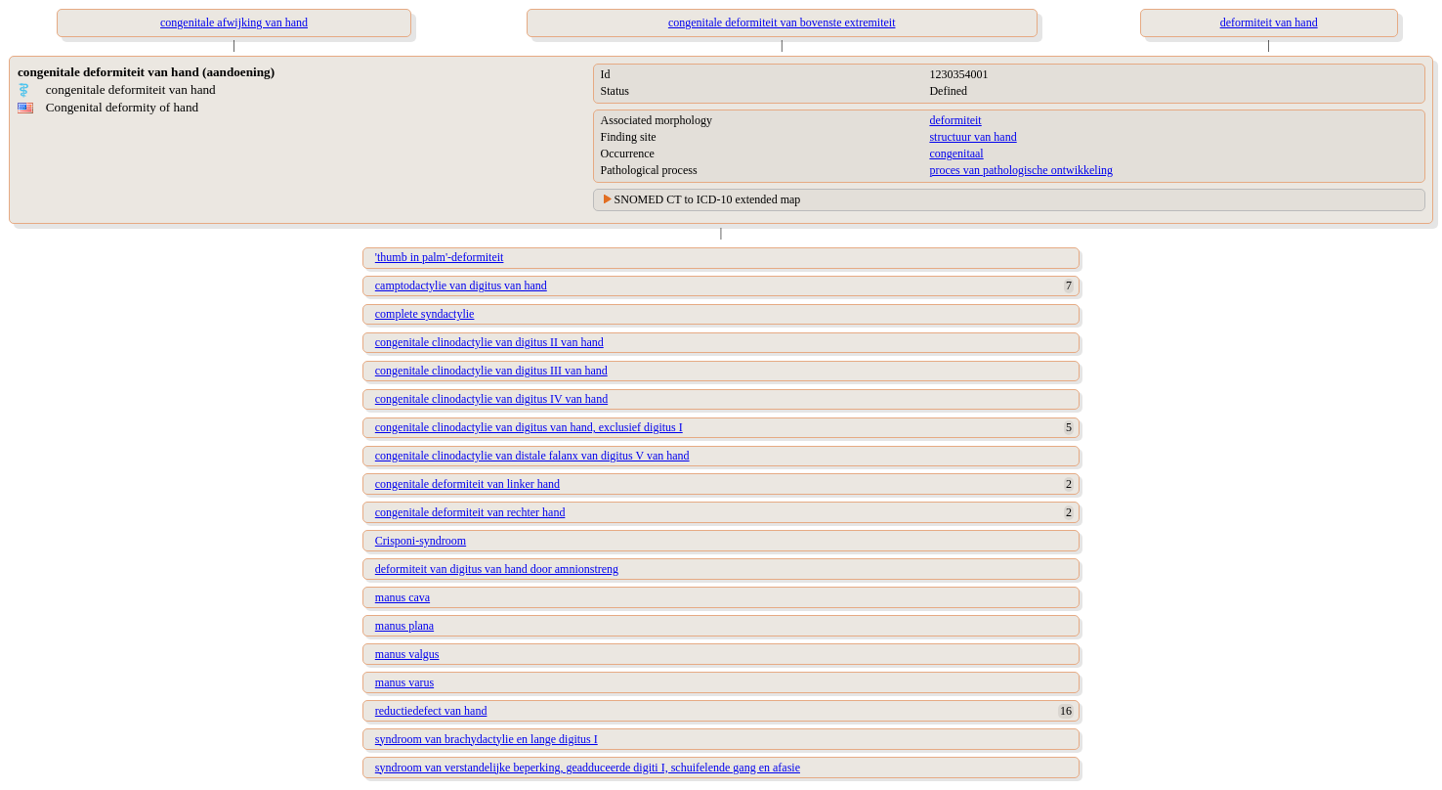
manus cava (402, 597)
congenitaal (956, 153)
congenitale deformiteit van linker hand (467, 484)
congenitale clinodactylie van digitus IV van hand (491, 399)
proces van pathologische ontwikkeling (1021, 170)
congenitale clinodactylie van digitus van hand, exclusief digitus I (529, 427)
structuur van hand (972, 137)
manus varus (404, 682)
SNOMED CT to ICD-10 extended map (708, 199)
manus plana (404, 626)
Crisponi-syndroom (420, 541)
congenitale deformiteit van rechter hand (470, 512)
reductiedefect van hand (431, 711)
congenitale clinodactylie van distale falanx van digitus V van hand (532, 455)
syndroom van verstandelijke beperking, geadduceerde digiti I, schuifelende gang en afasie (587, 767)
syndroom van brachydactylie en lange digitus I (486, 739)
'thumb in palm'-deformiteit (439, 257)
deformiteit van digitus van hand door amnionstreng (496, 569)
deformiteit (955, 120)
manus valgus (407, 654)
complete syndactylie (425, 314)
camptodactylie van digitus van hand (461, 285)
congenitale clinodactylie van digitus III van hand (491, 370)
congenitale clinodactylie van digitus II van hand (489, 342)
